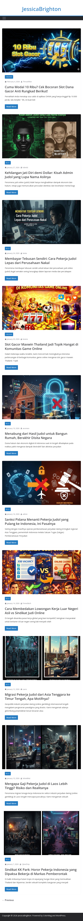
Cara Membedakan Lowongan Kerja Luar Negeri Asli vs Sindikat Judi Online (41, 610)
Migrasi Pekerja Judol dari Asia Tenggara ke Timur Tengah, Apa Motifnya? (37, 696)
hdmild (25, 167)
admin (25, 514)
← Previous (8, 900)
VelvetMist (26, 778)
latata (25, 253)
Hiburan (9, 77)
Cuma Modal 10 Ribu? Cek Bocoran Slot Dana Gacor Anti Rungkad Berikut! (39, 89)
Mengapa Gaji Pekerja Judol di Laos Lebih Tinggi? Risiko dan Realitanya (36, 785)
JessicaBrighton (41, 9)
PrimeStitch (27, 603)
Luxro (25, 689)
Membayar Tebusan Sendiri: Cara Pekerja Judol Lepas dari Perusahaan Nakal (40, 260)
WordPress (60, 915)
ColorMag (47, 915)
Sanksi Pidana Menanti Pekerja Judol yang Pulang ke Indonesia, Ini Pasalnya (36, 521)
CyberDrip (26, 864)
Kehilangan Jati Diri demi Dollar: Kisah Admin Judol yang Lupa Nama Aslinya (39, 174)
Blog (8, 163)
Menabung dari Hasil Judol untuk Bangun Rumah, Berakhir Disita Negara (36, 435)
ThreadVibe (27, 81)
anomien (26, 428)
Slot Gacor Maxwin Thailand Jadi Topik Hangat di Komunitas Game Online (41, 346)
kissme (25, 339)
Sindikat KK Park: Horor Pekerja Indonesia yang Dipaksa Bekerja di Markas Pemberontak (41, 871)
